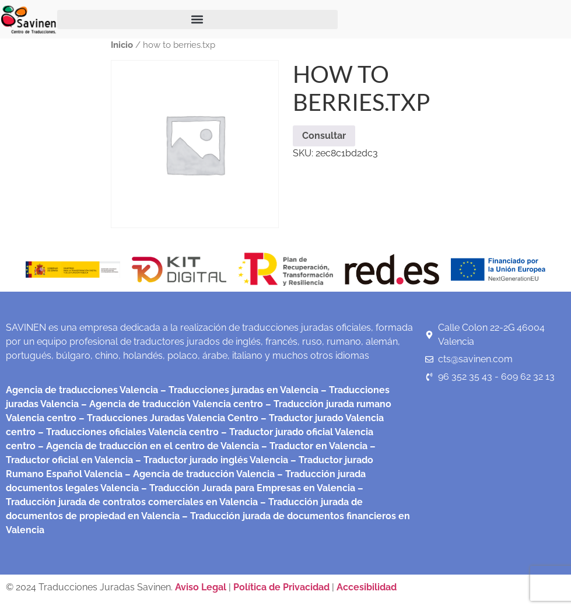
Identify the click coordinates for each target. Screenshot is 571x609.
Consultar (324, 135)
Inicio (122, 45)
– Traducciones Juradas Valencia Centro (167, 418)
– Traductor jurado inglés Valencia (211, 460)
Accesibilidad (367, 587)
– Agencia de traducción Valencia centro (171, 404)
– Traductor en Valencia (313, 446)
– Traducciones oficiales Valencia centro (127, 432)
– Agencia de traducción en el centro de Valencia (147, 446)
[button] (197, 19)
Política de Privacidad (281, 587)
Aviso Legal (202, 587)
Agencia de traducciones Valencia (82, 390)
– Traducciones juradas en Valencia (238, 390)
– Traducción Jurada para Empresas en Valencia (247, 488)
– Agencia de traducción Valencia (198, 474)
